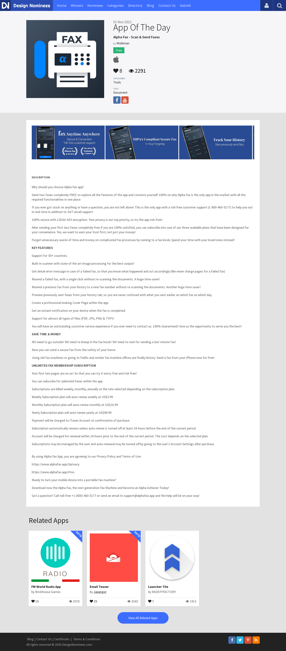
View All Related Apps (143, 618)
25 (93, 601)
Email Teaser (99, 587)
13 (35, 601)
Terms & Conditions (86, 639)
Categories (115, 5)
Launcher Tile (158, 587)
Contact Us (167, 5)
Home (61, 5)
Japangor (100, 592)
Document (120, 92)
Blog (150, 5)
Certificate (61, 639)
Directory (135, 5)
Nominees (95, 5)
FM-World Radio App (46, 587)
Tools (117, 82)
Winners (77, 5)
